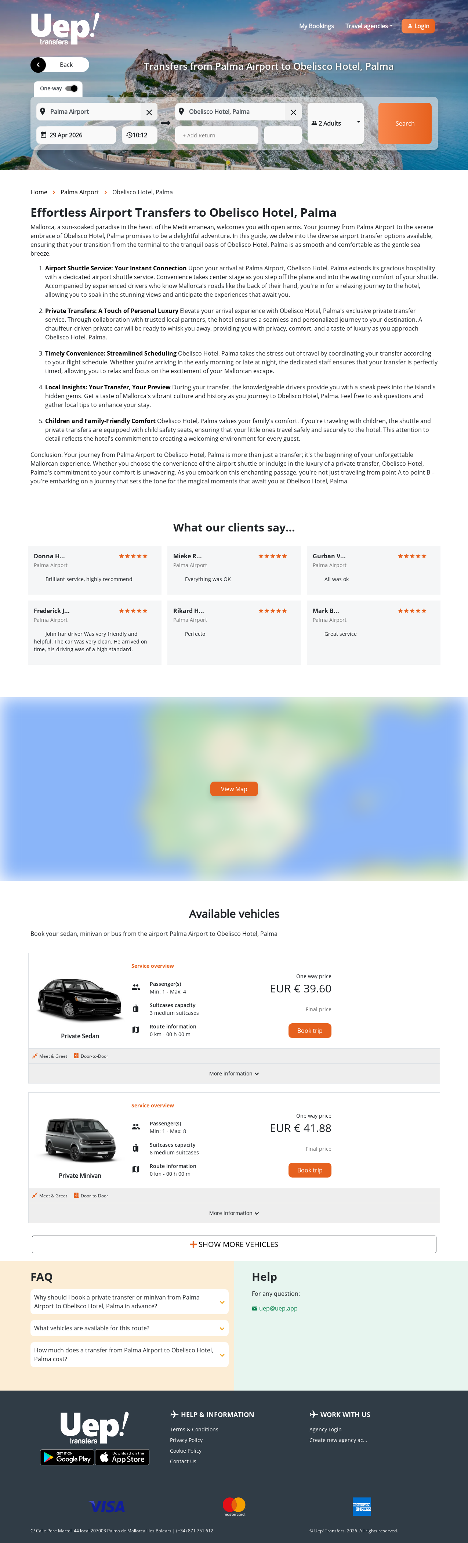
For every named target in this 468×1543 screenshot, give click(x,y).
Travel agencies (366, 26)
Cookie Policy (186, 1450)
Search (405, 123)
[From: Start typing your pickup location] (96, 111)
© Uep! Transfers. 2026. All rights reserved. (353, 1531)
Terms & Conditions (194, 1429)
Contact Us (183, 1461)
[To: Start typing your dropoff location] (238, 111)
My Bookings (316, 26)
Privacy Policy (186, 1439)
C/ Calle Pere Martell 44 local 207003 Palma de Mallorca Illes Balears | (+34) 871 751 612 (121, 1531)
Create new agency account (338, 1439)
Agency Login (325, 1429)
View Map (234, 789)
